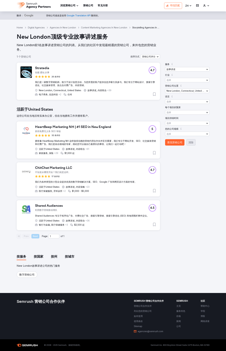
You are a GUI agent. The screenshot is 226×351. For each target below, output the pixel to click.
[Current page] (54, 236)
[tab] (21, 257)
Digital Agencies (36, 27)
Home (20, 27)
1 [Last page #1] (63, 236)
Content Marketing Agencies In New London (104, 27)
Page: (45, 236)
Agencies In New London (63, 27)
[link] (88, 6)
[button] (188, 5)
